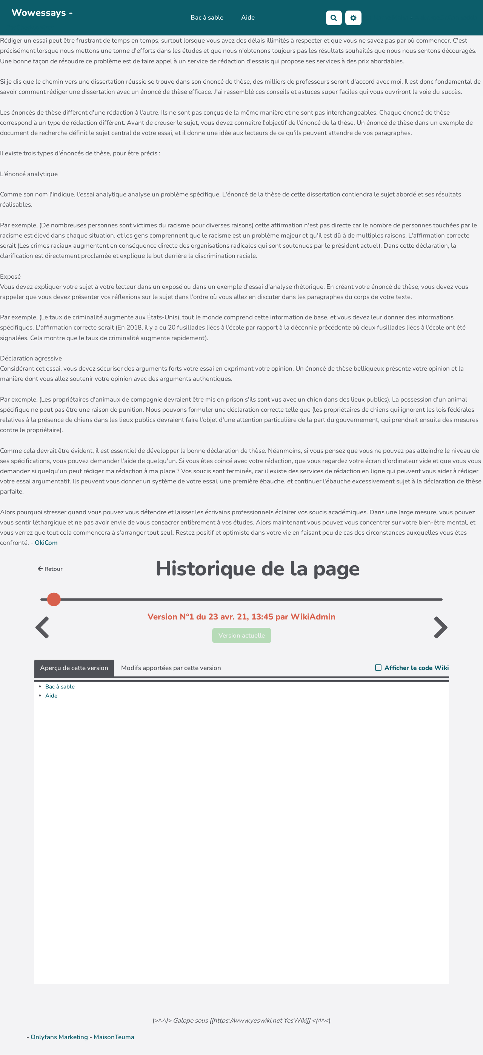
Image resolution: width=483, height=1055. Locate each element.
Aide (248, 17)
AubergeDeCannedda (445, 17)
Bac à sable (207, 17)
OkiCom (46, 542)
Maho (400, 17)
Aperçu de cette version (74, 668)
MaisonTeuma (114, 1037)
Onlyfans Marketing (60, 1037)
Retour (50, 569)
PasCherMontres (30, 27)
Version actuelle (241, 635)
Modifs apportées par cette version (171, 668)
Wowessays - (42, 12)
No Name (377, 17)
